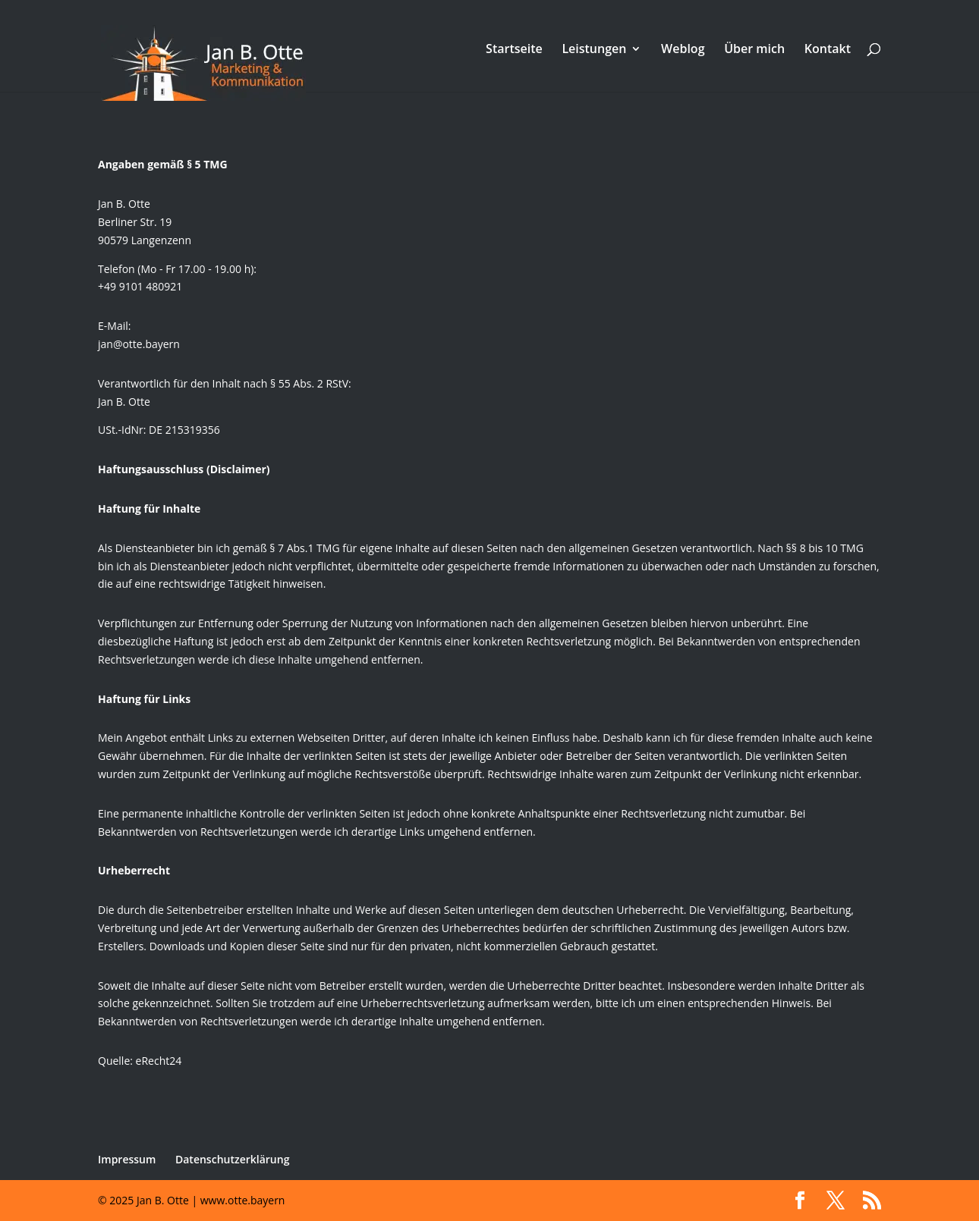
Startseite (514, 50)
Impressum (127, 1159)
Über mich (754, 50)
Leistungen (594, 50)
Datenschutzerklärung (232, 1159)
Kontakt (827, 50)
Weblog (682, 50)
